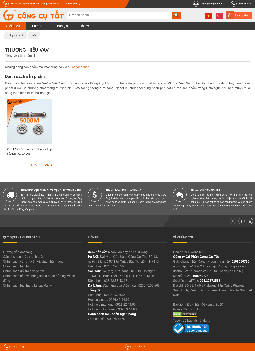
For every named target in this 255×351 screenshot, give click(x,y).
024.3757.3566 (115, 266)
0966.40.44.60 (119, 299)
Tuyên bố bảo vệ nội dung (191, 320)
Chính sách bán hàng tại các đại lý (27, 285)
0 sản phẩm (242, 15)
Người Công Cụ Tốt (187, 309)
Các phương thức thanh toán (23, 256)
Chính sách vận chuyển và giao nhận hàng (33, 261)
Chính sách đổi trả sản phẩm (23, 271)
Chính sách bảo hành (18, 266)
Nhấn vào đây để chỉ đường (128, 252)
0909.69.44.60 (126, 309)
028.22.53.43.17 (115, 280)
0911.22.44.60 (125, 304)
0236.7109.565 (149, 285)
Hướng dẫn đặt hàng (17, 252)
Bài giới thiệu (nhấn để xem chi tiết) (198, 304)
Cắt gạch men (80, 67)
